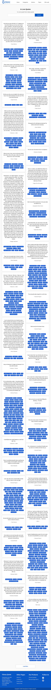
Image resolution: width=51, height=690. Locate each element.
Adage (39, 334)
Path (46, 313)
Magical (44, 591)
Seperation (14, 638)
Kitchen (34, 53)
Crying (45, 617)
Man (6, 422)
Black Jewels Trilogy (32, 79)
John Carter (43, 192)
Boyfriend (7, 77)
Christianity (44, 234)
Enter (38, 457)
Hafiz (34, 430)
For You (30, 269)
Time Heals (17, 167)
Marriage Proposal (16, 52)
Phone (16, 250)
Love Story (6, 167)
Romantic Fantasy (40, 87)
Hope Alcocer (31, 113)
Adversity (16, 291)
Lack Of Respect (42, 636)
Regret (45, 369)
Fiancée (31, 459)
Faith (16, 77)
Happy (14, 373)
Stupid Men (18, 310)
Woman (21, 431)
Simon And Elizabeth (13, 581)
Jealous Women (37, 634)
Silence (39, 141)
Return (35, 505)
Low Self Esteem (43, 637)
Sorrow (44, 652)
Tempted (11, 431)
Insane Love (11, 303)
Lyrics (45, 113)
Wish (37, 286)
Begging (31, 611)
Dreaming (21, 448)
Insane (20, 301)
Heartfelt (21, 547)
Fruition (31, 492)
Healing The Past (15, 630)
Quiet (31, 141)
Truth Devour (7, 527)
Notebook (21, 452)
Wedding (13, 510)
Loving (6, 502)
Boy (21, 401)
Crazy (12, 49)
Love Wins (40, 436)
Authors (33, 2)
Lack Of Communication (9, 304)
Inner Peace (44, 632)
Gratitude (19, 139)
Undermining (31, 658)
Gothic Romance (11, 416)
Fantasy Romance (38, 81)
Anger (20, 291)
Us (37, 60)
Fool (40, 626)
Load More (25, 666)
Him (37, 51)
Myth (10, 422)
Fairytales (45, 389)
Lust (16, 551)
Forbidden (6, 414)
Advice (40, 609)
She (11, 429)
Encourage (40, 545)
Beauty (21, 399)
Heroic (10, 418)
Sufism (39, 440)
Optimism (31, 280)
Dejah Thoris (32, 190)
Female (5, 412)
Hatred (7, 301)
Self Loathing (39, 649)
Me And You (19, 502)
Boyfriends (11, 293)
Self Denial (41, 647)
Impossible (39, 430)
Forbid (21, 412)
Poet (37, 558)
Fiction (10, 602)
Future (10, 51)
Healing (8, 630)
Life (7, 52)
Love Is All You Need (34, 309)
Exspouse (12, 299)
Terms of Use (19, 683)
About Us (19, 677)
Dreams (39, 389)
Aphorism (43, 334)
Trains (22, 167)
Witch (35, 90)
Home (18, 2)
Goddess (17, 414)
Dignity (41, 623)
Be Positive (45, 609)
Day (34, 49)
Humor (11, 301)
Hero (6, 418)
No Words (31, 139)
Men (16, 143)
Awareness (30, 303)
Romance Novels (33, 216)
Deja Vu (30, 621)
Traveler (35, 284)
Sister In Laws (11, 86)
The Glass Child (32, 60)
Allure (31, 134)
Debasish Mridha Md (33, 389)
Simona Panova (9, 398)
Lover (21, 500)
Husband (21, 495)
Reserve (44, 503)
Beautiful (16, 399)
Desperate (36, 623)
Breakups (20, 164)
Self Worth (38, 651)
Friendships (8, 78)
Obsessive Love (19, 306)
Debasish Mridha (33, 387)
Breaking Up (14, 164)
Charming (7, 405)
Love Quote (16, 500)
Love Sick (7, 551)
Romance (14, 54)
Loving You (15, 452)
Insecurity (30, 634)
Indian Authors (32, 410)
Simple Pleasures (13, 56)
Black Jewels (44, 77)
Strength (30, 656)
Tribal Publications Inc (39, 143)
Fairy (29, 159)
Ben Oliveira (31, 587)
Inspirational (12, 267)
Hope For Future (20, 450)
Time (21, 104)
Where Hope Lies (42, 117)
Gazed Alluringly (33, 136)
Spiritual (38, 438)
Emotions (32, 589)
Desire (13, 491)
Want (41, 528)
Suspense (16, 429)
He (22, 416)
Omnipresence (44, 466)
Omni (38, 466)
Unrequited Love (10, 88)
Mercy (45, 639)
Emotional (20, 545)
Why (12, 643)
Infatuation (11, 549)
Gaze (40, 134)
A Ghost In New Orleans (41, 132)
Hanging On (37, 630)
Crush (17, 295)
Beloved (12, 489)
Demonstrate (11, 407)
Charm (21, 403)
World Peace (37, 320)
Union (5, 510)
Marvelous (30, 466)
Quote (15, 506)
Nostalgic (36, 641)
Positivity (10, 506)
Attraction (19, 398)
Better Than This (42, 611)
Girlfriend (14, 78)
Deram (40, 367)
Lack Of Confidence (33, 636)
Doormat (45, 623)
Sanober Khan (33, 408)
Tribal (32, 143)
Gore (14, 602)
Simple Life (6, 56)
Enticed (10, 411)
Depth (12, 265)
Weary (33, 286)
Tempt (20, 429)
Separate (40, 282)
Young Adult (7, 433)
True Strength (44, 656)
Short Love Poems (40, 562)
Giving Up (31, 630)
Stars (36, 370)
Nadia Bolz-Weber (32, 234)
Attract (15, 398)
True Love (21, 56)
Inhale (40, 460)
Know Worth (44, 634)
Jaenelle (31, 83)
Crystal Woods (8, 545)
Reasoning (20, 634)
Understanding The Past (9, 642)
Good (40, 269)
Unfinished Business (17, 312)
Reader (35, 593)
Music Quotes (35, 115)
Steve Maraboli (7, 265)
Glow (20, 493)
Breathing (30, 49)
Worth (45, 528)
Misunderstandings (9, 634)
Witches (39, 90)
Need (46, 526)
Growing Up (36, 236)
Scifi (22, 606)
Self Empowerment (31, 649)
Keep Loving (43, 495)
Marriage (19, 80)
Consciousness (37, 303)
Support (35, 656)
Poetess (41, 558)
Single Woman (32, 652)
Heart (13, 527)
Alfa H (29, 526)
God (13, 414)
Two (39, 370)
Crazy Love (12, 295)
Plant (44, 501)
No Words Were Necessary (40, 139)
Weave (36, 567)
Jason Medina (32, 132)
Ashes (8, 489)
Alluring (35, 134)
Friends (15, 629)
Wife (15, 88)
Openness (41, 313)
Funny (22, 299)
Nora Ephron (6, 49)
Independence (8, 604)
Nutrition (40, 501)
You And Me (13, 512)
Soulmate (12, 508)
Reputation (43, 643)
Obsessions (8, 84)
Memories (8, 82)
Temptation (6, 431)
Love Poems (38, 434)
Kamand (6, 499)
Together (31, 284)
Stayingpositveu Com (41, 654)
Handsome (18, 416)
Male (21, 420)
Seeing (38, 645)
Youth (37, 62)
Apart (39, 265)
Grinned (39, 136)
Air (36, 455)
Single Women (39, 652)
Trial (39, 656)
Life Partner (35, 275)
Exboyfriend (34, 624)
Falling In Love (19, 491)
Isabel (19, 248)
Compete (37, 615)
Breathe (34, 457)
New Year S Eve (7, 54)
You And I (21, 510)
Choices (12, 77)
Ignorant (34, 632)
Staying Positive (32, 654)
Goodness (44, 269)
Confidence (40, 617)
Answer (13, 246)
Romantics (8, 638)
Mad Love (20, 304)
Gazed (43, 134)
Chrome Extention (32, 677)
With (18, 375)
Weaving (45, 567)
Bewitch (6, 401)
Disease (8, 297)
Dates (29, 619)
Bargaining (18, 623)
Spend (45, 563)
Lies (34, 637)
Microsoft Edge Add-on (33, 679)
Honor (11, 141)
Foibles (6, 51)
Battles (5, 293)
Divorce (12, 297)
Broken (36, 613)
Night (40, 556)
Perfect (5, 424)
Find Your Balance (33, 626)
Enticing (14, 411)
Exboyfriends (18, 297)
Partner (7, 504)
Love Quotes (20, 549)
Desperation (15, 448)
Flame (11, 493)
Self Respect (32, 651)
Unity (9, 510)
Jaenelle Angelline (38, 83)
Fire (7, 493)
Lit (37, 53)
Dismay (11, 409)
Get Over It (38, 628)
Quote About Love (41, 314)
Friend (37, 49)
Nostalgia (19, 82)
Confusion (7, 295)
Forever (21, 265)
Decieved (45, 619)
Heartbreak (6, 165)
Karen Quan (31, 367)
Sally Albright (20, 54)
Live (29, 343)
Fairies (45, 157)
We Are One (43, 318)
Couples (14, 545)
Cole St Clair (9, 248)
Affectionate (20, 487)
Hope (14, 450)
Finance (35, 459)
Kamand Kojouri (8, 487)
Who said (47, 2)
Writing (19, 88)
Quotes (41, 369)
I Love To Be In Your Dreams (35, 391)
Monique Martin (9, 579)
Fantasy (21, 600)
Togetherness (42, 316)
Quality (19, 143)
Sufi (35, 440)
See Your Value (33, 645)
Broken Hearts (8, 627)
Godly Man (14, 139)
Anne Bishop (31, 77)
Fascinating (20, 411)
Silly (19, 472)
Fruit (46, 490)
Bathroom (39, 47)
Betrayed (36, 611)
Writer (39, 569)
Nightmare (20, 422)
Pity (45, 641)
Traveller (40, 284)
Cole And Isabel (20, 246)
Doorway (39, 408)
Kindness (20, 141)
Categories (25, 2)
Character (6, 403)
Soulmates (37, 413)
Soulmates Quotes (33, 117)
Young (44, 60)
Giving (39, 492)
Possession (8, 426)
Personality (16, 424)
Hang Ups (19, 78)
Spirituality (44, 438)
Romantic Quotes (31, 88)
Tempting (17, 431)
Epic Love (6, 547)
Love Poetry (37, 554)
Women (43, 660)
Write (35, 569)
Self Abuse (43, 645)
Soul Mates (13, 269)
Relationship (7, 427)
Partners (7, 308)
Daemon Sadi (31, 81)
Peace (13, 84)
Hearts (39, 589)
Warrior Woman (43, 658)
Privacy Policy (20, 681)
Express (17, 265)
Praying (10, 454)
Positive (6, 506)
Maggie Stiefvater (7, 246)
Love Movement (42, 309)
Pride (31, 643)
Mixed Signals (12, 306)
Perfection (10, 424)
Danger (15, 405)
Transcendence (33, 318)
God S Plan (9, 450)
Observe (36, 55)
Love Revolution (33, 436)
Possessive (14, 426)
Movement (31, 55)
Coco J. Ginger (8, 164)
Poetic (44, 410)
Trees (39, 505)
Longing (10, 452)
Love (11, 52)
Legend (6, 420)
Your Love (41, 288)
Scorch (7, 508)
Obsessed (37, 369)
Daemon (45, 79)
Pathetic (41, 641)
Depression (30, 623)
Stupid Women (9, 312)
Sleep (44, 57)
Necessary (43, 137)
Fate (44, 267)
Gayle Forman (8, 104)
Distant (21, 409)
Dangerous (20, 405)
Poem (16, 504)
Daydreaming (38, 619)
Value (37, 658)
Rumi (35, 438)
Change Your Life (42, 613)
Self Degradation (34, 647)
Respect (14, 145)
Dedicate (31, 267)
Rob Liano (30, 609)
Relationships (18, 84)
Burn (10, 491)
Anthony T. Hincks (7, 373)
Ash (5, 489)
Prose (31, 57)
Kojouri (18, 499)
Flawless (10, 412)
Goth (22, 414)
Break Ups (20, 625)
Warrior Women (33, 660)
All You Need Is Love (41, 301)
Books (20, 75)
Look (10, 420)
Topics (39, 2)
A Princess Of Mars (42, 188)
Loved (36, 276)
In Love (20, 51)
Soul (19, 529)
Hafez (31, 430)
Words (40, 286)
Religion (5, 86)
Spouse (21, 86)
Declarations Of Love (19, 49)
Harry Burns (15, 51)
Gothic (5, 416)
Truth (21, 508)
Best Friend (15, 138)
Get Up (43, 628)
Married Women (36, 639)
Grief (5, 630)
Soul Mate (14, 555)
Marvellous (42, 464)
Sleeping (33, 58)
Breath (29, 457)
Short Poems (31, 563)
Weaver (40, 567)
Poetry (20, 504)
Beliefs (15, 75)
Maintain (35, 501)
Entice (6, 411)
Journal (30, 53)
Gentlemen (8, 139)
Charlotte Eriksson (32, 47)
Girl (10, 414)
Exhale (42, 457)
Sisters (17, 86)
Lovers (20, 267)
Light (22, 499)
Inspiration (11, 497)
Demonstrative (19, 407)
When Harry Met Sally (13, 58)
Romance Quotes (41, 216)
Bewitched (11, 401)
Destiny (42, 335)
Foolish (43, 626)
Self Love (45, 649)
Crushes (20, 627)
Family (20, 77)
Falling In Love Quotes (41, 212)
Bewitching (17, 401)
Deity (7, 407)
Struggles (13, 310)
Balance (11, 399)
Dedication (37, 267)
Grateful (33, 51)
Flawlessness (16, 412)
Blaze (17, 489)
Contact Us (19, 679)
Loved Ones (20, 632)
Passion (11, 167)
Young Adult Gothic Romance (16, 433)
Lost (33, 497)
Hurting (21, 630)
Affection (14, 487)
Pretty (19, 426)
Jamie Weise (17, 165)
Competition (42, 615)
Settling (43, 651)
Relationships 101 (14, 636)
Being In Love (8, 625)
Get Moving (32, 628)
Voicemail (21, 250)
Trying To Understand (17, 640)
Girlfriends (20, 629)
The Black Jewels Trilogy (42, 88)
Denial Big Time (43, 621)
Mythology (14, 422)
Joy (21, 497)
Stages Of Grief (9, 640)
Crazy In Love (43, 211)
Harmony (16, 495)
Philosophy (13, 375)
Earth (42, 303)
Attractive (7, 399)
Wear (32, 567)
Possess (21, 424)
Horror (17, 602)
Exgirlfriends (6, 299)
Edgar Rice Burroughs (33, 188)
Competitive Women (33, 617)
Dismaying (17, 409)
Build (6, 491)
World (21, 375)
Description (6, 409)
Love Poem (10, 500)
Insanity (16, 303)
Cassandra (40, 79)
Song (37, 58)
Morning (44, 53)
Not (9, 375)
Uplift (29, 567)
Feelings (17, 299)
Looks (14, 420)
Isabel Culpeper (7, 250)
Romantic (7, 429)
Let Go (30, 637)
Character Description (14, 403)
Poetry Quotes (37, 412)
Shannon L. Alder (9, 75)
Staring (44, 141)
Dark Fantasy (15, 600)
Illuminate (45, 547)
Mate (15, 502)
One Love (36, 313)
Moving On (14, 82)
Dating (21, 295)
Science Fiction (38, 162)
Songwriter (42, 58)
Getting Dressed (43, 49)
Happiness (7, 141)
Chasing (32, 615)
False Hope (40, 624)
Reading (40, 593)
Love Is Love (35, 552)
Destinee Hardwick (8, 600)
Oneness (45, 278)
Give (35, 492)
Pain (15, 634)
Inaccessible (19, 418)
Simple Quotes (35, 347)
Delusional (36, 621)
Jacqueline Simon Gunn (34, 211)
